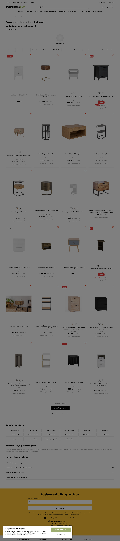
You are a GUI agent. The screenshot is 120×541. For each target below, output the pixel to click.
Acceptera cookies (61, 530)
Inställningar (61, 535)
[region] (37, 532)
